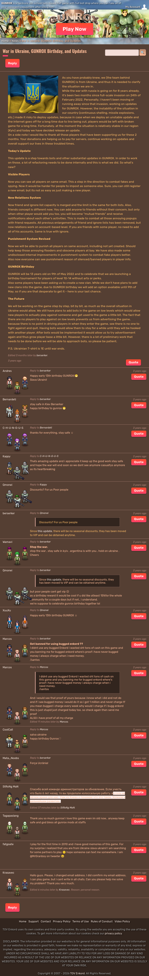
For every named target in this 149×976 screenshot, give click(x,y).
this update (45, 531)
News (15, 40)
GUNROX (6, 3)
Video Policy (122, 921)
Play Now (75, 29)
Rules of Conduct (102, 921)
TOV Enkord (77, 973)
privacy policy (113, 933)
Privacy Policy (61, 921)
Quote (133, 362)
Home (5, 40)
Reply (12, 63)
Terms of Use (80, 921)
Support (33, 921)
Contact (46, 921)
